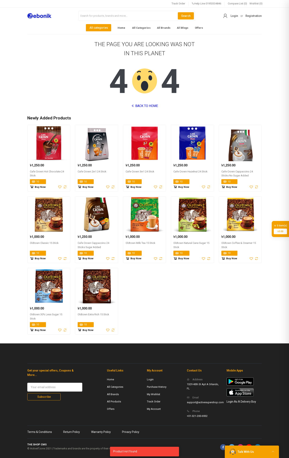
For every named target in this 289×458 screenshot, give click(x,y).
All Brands (164, 27)
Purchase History (156, 386)
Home (121, 27)
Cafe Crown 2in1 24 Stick (92, 171)
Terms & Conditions (39, 432)
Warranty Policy (101, 432)
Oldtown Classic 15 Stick (44, 242)
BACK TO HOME (144, 106)
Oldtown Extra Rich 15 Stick (93, 314)
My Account (154, 408)
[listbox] (144, 28)
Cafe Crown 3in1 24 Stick (140, 171)
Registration (253, 15)
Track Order (178, 3)
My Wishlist (153, 394)
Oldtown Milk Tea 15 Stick (140, 242)
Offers (199, 27)
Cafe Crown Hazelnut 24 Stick (190, 171)
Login (234, 15)
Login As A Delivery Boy (241, 401)
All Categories (141, 27)
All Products (114, 401)
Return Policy (71, 432)
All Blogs (182, 27)
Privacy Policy (130, 432)
